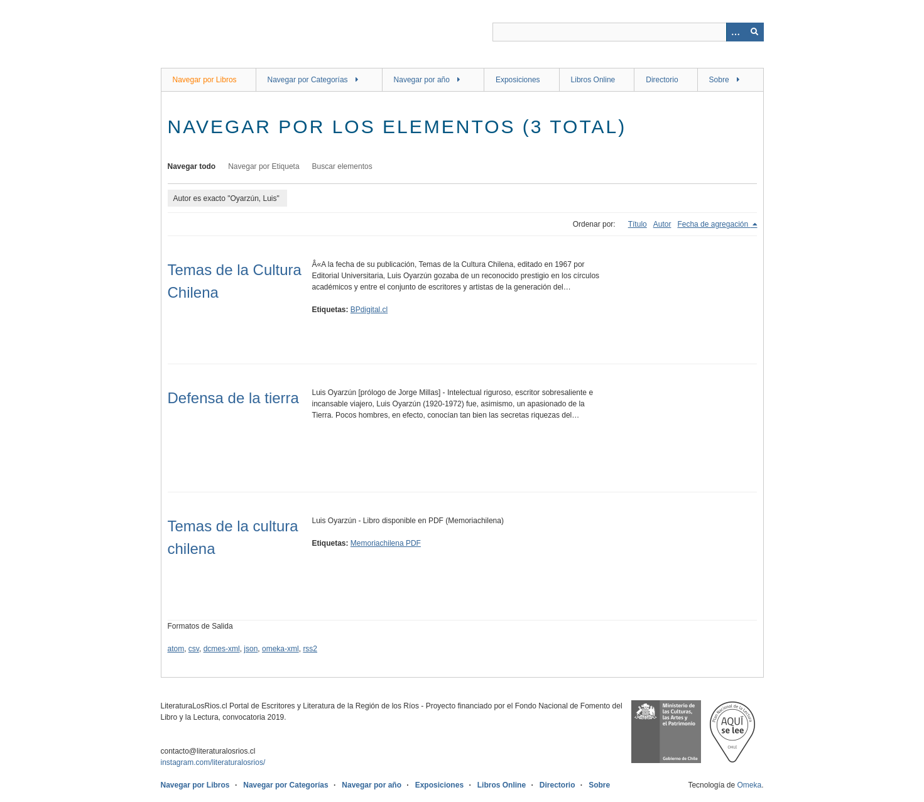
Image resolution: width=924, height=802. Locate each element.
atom (176, 648)
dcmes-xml (222, 648)
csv (193, 648)
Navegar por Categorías (308, 79)
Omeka (749, 785)
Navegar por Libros (205, 79)
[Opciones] (735, 32)
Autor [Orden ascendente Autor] (662, 224)
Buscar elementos (342, 166)
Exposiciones (518, 79)
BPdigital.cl (369, 309)
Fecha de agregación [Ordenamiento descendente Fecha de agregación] (713, 224)
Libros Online (593, 79)
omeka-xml (280, 648)
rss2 (310, 648)
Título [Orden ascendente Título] (637, 224)
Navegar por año (422, 79)
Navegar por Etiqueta (263, 166)
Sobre (719, 79)
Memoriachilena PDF (386, 543)
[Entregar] (754, 32)
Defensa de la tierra (233, 397)
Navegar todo (192, 166)
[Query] (628, 32)
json (251, 648)
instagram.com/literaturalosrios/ (213, 762)
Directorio (662, 79)
